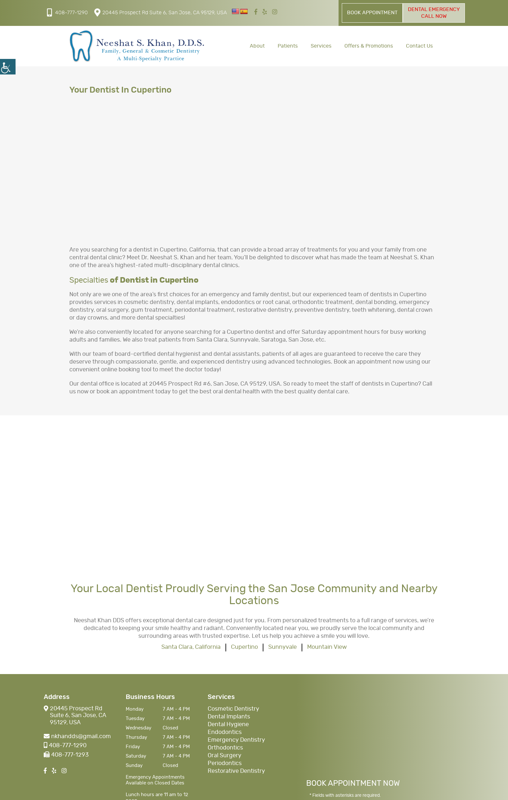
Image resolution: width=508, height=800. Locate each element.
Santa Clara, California (191, 647)
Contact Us (419, 46)
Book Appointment (372, 12)
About (257, 46)
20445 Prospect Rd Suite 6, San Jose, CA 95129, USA (160, 12)
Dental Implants (229, 717)
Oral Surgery (224, 756)
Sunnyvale (282, 647)
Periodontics (225, 763)
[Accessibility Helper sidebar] (8, 66)
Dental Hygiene (228, 724)
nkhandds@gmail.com (77, 736)
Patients (288, 46)
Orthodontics (225, 748)
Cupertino (244, 647)
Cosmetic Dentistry (233, 709)
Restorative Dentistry (236, 771)
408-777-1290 (67, 12)
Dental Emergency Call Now (434, 13)
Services (321, 46)
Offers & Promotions (368, 46)
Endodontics (225, 732)
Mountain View (327, 647)
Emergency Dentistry (236, 740)
